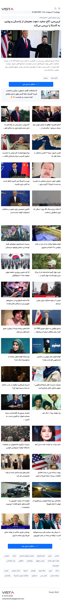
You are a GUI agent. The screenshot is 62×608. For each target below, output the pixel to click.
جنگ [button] (14, 556)
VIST (7, 8)
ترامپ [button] (57, 556)
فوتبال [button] (33, 571)
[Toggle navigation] (59, 8)
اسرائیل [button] (34, 576)
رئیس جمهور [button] (40, 561)
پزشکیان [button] (30, 561)
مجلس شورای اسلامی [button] (26, 556)
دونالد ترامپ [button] (54, 576)
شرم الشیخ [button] (41, 556)
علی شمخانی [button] (11, 561)
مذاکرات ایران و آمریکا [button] (21, 576)
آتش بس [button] (43, 576)
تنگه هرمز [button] (42, 571)
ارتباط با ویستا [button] (54, 592)
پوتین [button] (45, 78)
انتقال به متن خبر (31, 84)
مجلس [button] (6, 556)
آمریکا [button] (26, 571)
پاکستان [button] (7, 576)
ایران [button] (49, 556)
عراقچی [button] (21, 561)
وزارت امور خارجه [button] (53, 561)
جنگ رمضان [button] (16, 571)
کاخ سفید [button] (54, 78)
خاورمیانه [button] (56, 566)
